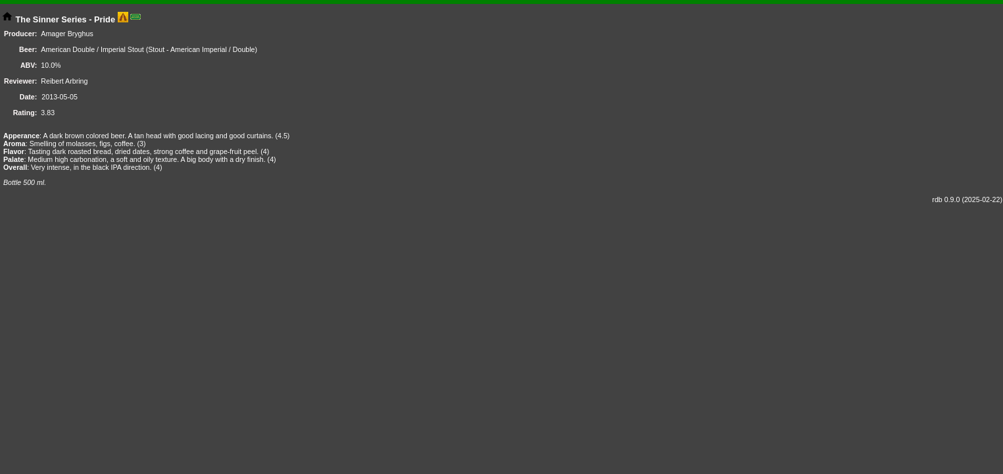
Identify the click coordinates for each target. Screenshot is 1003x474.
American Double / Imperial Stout (92, 49)
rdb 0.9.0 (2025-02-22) (967, 199)
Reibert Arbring (64, 81)
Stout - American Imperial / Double (201, 49)
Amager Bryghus (67, 34)
